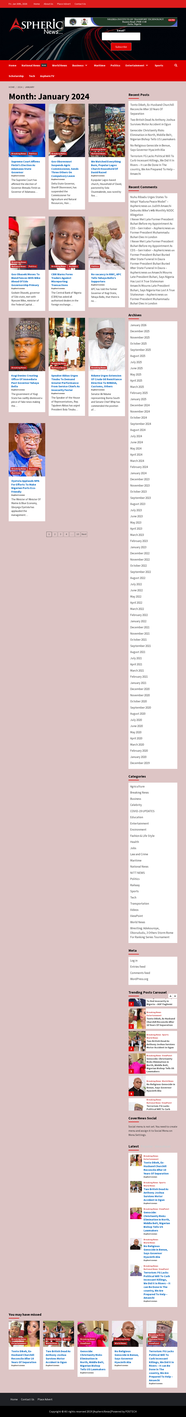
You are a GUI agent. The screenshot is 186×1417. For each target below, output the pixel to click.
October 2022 (138, 565)
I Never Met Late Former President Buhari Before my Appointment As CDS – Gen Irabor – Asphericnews (151, 223)
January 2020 (138, 757)
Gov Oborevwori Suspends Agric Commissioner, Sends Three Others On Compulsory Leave (65, 169)
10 (77, 534)
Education (136, 817)
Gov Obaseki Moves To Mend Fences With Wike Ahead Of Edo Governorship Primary (25, 279)
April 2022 (136, 603)
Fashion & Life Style (142, 836)
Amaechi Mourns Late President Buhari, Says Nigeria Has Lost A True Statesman (152, 277)
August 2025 (137, 356)
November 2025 (140, 337)
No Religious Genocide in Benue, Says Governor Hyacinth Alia (150, 148)
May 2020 (135, 732)
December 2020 (139, 689)
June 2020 (136, 726)
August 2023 (137, 504)
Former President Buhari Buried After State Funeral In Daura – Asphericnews (150, 268)
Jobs (133, 848)
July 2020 (136, 720)
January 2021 (138, 683)
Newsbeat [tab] (163, 1146)
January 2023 (138, 547)
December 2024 (139, 405)
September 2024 (140, 424)
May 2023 (135, 522)
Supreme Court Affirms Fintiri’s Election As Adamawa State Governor (25, 167)
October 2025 (138, 343)
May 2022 (135, 596)
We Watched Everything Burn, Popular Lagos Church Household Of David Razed (106, 167)
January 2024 (138, 473)
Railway (135, 885)
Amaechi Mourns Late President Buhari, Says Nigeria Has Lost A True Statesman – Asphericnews (152, 290)
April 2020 (136, 738)
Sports (159, 65)
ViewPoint (136, 916)
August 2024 (137, 430)
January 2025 (138, 399)
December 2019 (139, 763)
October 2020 (138, 701)
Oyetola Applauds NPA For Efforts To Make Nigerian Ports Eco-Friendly (25, 486)
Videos (134, 910)
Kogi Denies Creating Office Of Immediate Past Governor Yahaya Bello (25, 381)
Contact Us (80, 3)
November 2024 (140, 411)
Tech (32, 76)
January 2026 (138, 325)
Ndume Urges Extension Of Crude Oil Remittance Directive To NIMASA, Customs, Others (106, 381)
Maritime (99, 65)
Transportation (139, 903)
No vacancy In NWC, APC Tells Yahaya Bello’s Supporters (106, 277)
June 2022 (136, 590)
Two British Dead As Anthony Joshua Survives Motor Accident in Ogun (152, 122)
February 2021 (139, 677)
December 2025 (139, 331)
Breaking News (18, 153)
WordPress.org (139, 979)
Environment (138, 829)
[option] (152, 1019)
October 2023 (138, 491)
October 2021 (138, 640)
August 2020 (137, 714)
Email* (121, 34)
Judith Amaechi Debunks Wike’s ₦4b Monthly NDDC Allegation (152, 210)
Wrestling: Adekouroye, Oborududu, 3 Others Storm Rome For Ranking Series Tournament (151, 932)
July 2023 (136, 510)
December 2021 (139, 627)
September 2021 (140, 646)
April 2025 (136, 380)
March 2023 (137, 535)
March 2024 (137, 461)
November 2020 (140, 695)
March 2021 (137, 670)
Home (37, 3)
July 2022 (136, 584)
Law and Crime (139, 854)
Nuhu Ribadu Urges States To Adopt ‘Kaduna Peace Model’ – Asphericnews (149, 201)
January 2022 (138, 621)
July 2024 (136, 436)
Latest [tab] (133, 1146)
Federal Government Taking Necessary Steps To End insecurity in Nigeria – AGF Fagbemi (160, 999)
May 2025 (135, 374)
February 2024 (139, 467)
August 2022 (137, 578)
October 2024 (138, 417)
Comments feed (140, 973)
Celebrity (136, 805)
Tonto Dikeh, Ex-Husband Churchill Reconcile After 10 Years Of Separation (152, 109)
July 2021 (136, 658)
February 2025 (139, 393)
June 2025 (136, 368)
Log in (134, 960)
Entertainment (137, 65)
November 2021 (140, 633)
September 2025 (140, 350)
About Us (48, 3)
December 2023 (139, 479)
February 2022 (139, 615)
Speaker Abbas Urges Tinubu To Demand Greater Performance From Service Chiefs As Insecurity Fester (65, 383)
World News (59, 65)
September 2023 (140, 498)
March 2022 (137, 609)
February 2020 (139, 751)
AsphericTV (47, 76)
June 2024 (136, 442)
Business (80, 65)
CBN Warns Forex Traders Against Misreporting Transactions (62, 279)
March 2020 (137, 744)
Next (84, 534)
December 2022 (139, 553)
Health (134, 842)
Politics (115, 65)
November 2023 (140, 485)
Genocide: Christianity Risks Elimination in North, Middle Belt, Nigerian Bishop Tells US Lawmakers (152, 134)
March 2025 (137, 387)
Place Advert (64, 3)
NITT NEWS (137, 873)
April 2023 (136, 528)
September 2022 (140, 572)
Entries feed (137, 967)
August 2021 (137, 652)
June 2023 (136, 516)
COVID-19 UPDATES (142, 811)
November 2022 (140, 559)
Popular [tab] (147, 1146)
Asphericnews (18, 175)
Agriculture (137, 786)
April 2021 (136, 664)
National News (34, 65)
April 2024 (136, 454)
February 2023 (139, 541)
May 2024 (135, 448)
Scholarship (16, 76)
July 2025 (136, 362)
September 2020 (140, 707)
